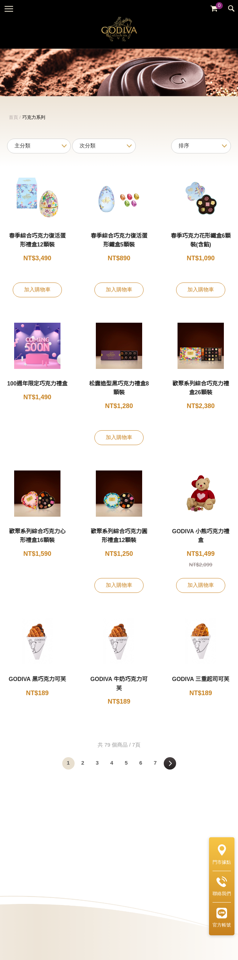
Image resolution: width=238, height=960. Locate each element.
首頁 (13, 125)
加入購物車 (37, 298)
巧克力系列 (33, 125)
